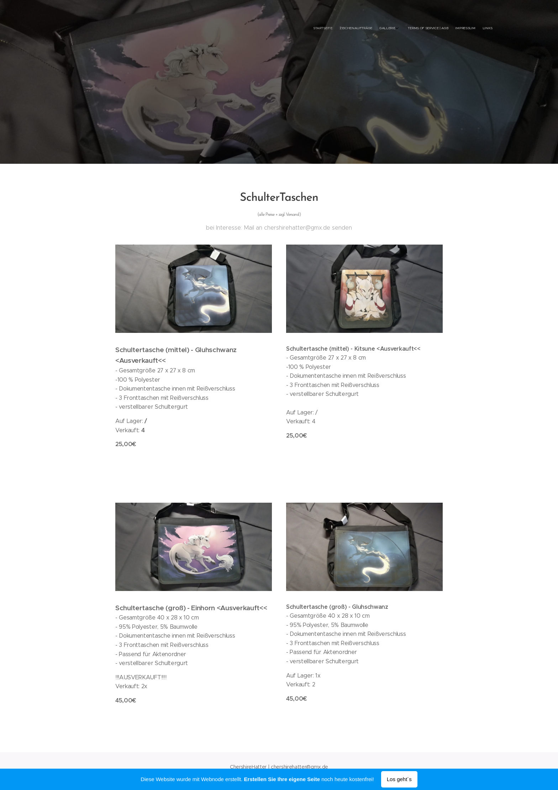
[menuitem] (452, 28)
